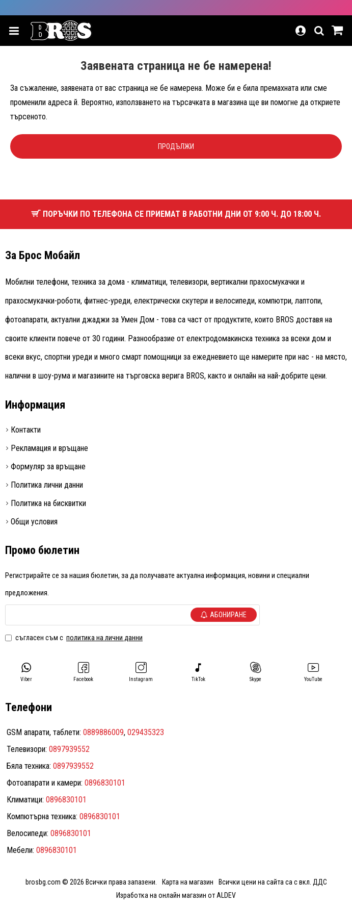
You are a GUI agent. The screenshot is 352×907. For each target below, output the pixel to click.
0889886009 (103, 732)
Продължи (176, 146)
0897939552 (69, 749)
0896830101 (105, 783)
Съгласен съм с (74, 638)
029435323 (145, 732)
